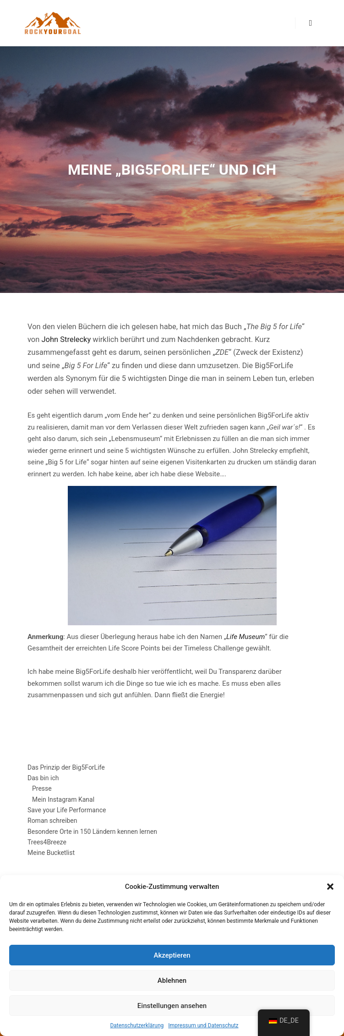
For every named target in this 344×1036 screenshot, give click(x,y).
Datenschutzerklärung (137, 1025)
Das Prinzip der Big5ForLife (66, 767)
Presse (42, 788)
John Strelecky (66, 339)
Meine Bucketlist (51, 852)
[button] (330, 886)
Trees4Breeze (46, 842)
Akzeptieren (171, 955)
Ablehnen (172, 980)
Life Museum (245, 637)
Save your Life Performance (66, 810)
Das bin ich (43, 778)
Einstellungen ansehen (172, 1006)
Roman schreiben (52, 820)
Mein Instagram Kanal (63, 799)
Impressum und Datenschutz (203, 1025)
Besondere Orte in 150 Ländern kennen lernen (92, 831)
